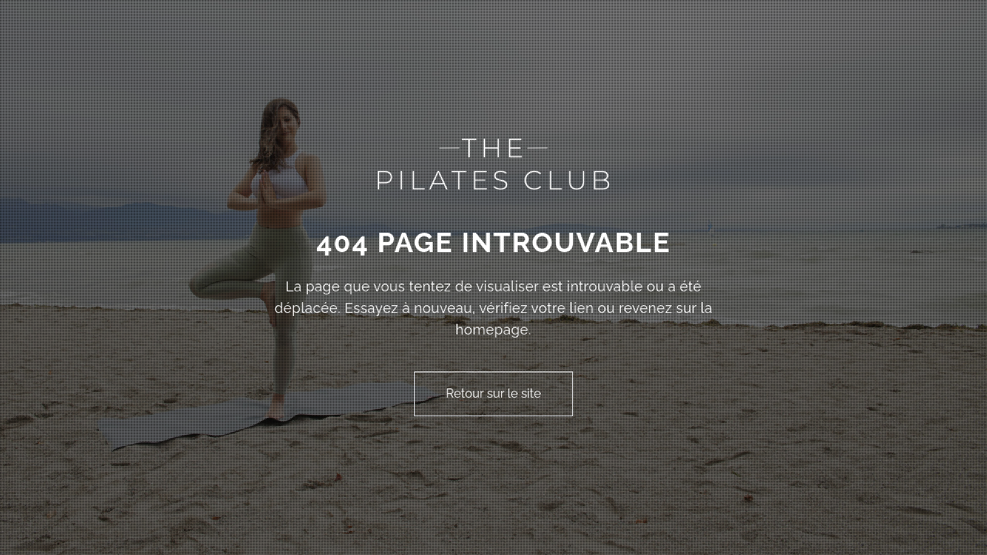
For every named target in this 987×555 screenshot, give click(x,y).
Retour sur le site (493, 393)
